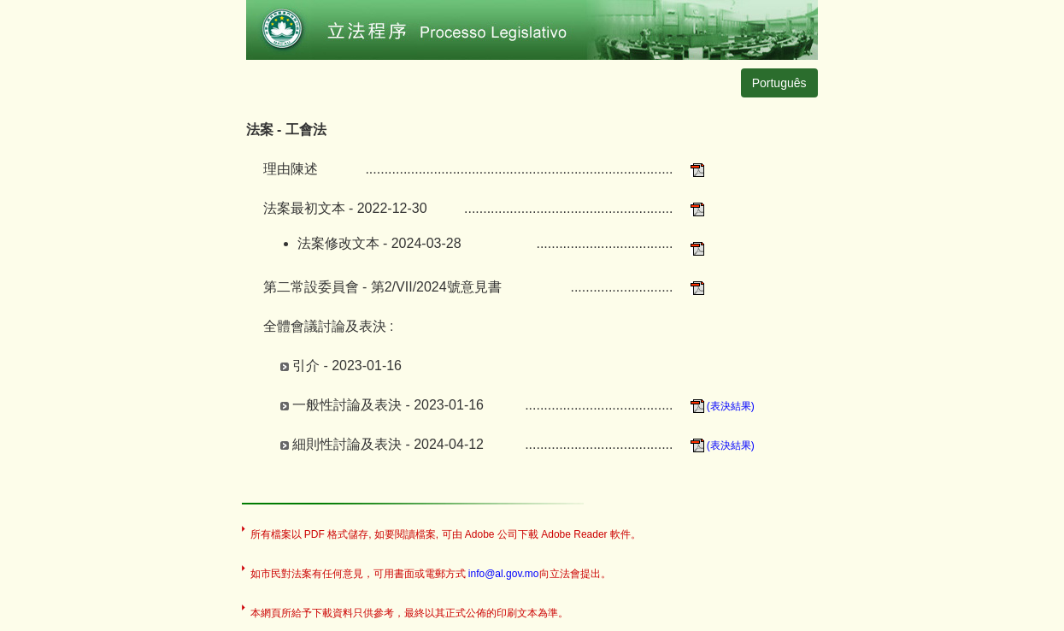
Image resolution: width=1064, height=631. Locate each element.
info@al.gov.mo (503, 574)
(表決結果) (723, 406)
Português (779, 83)
